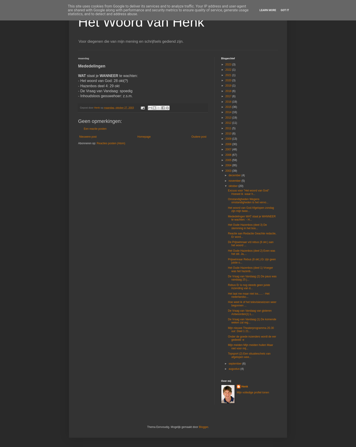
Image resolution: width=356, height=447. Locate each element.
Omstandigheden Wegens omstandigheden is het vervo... (248, 201)
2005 (228, 160)
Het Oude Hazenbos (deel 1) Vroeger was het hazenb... (250, 269)
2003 (228, 170)
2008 (228, 144)
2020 (228, 80)
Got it (285, 10)
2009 (228, 138)
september (235, 363)
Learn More (268, 10)
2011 (228, 128)
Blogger (203, 427)
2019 (228, 85)
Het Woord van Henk (141, 22)
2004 (228, 165)
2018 (228, 91)
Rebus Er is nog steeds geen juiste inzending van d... (249, 286)
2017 (228, 96)
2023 (228, 64)
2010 (228, 133)
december (235, 175)
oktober (233, 186)
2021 (228, 75)
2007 (228, 149)
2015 (228, 107)
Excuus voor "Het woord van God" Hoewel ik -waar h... (248, 192)
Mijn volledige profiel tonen (253, 392)
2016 (228, 101)
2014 (228, 112)
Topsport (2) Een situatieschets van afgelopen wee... (249, 355)
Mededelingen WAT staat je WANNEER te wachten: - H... (252, 218)
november (235, 180)
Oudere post (198, 136)
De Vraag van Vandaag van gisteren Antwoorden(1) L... (250, 312)
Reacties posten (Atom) (111, 143)
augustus (234, 368)
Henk (244, 386)
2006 (228, 154)
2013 (228, 117)
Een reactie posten (95, 128)
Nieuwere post (88, 136)
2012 (228, 122)
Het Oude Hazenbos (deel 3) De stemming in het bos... (247, 226)
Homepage (144, 136)
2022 (228, 69)
